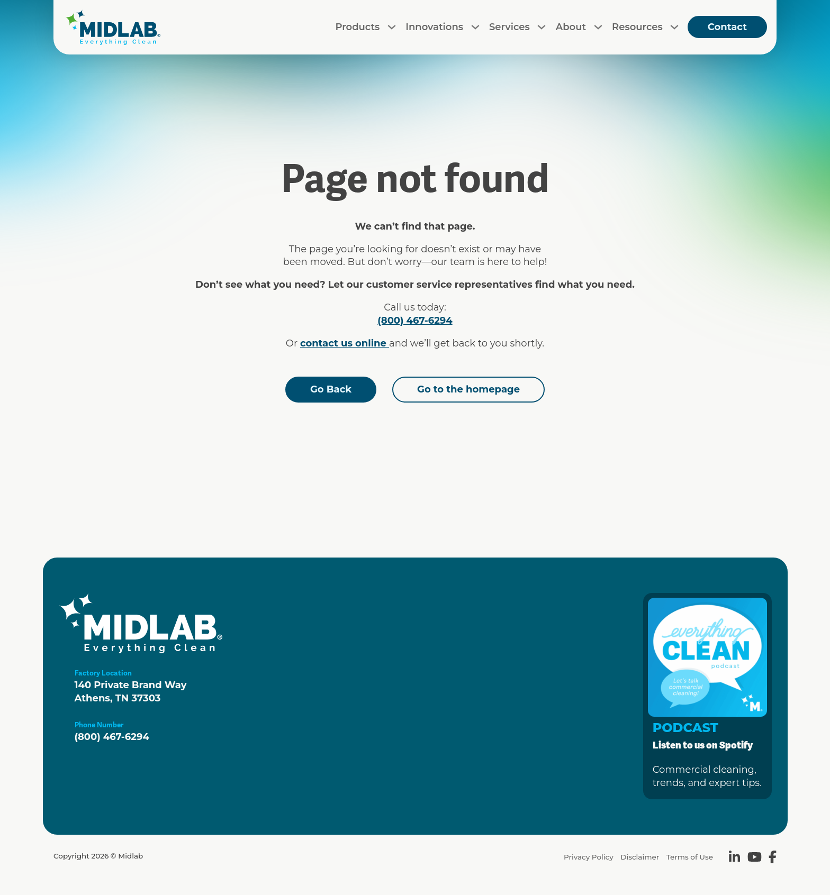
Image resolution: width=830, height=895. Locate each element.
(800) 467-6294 (414, 320)
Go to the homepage (468, 389)
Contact (727, 27)
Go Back (330, 389)
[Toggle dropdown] (391, 27)
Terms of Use (689, 857)
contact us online (344, 343)
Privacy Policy (589, 857)
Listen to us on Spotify (703, 745)
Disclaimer (639, 857)
